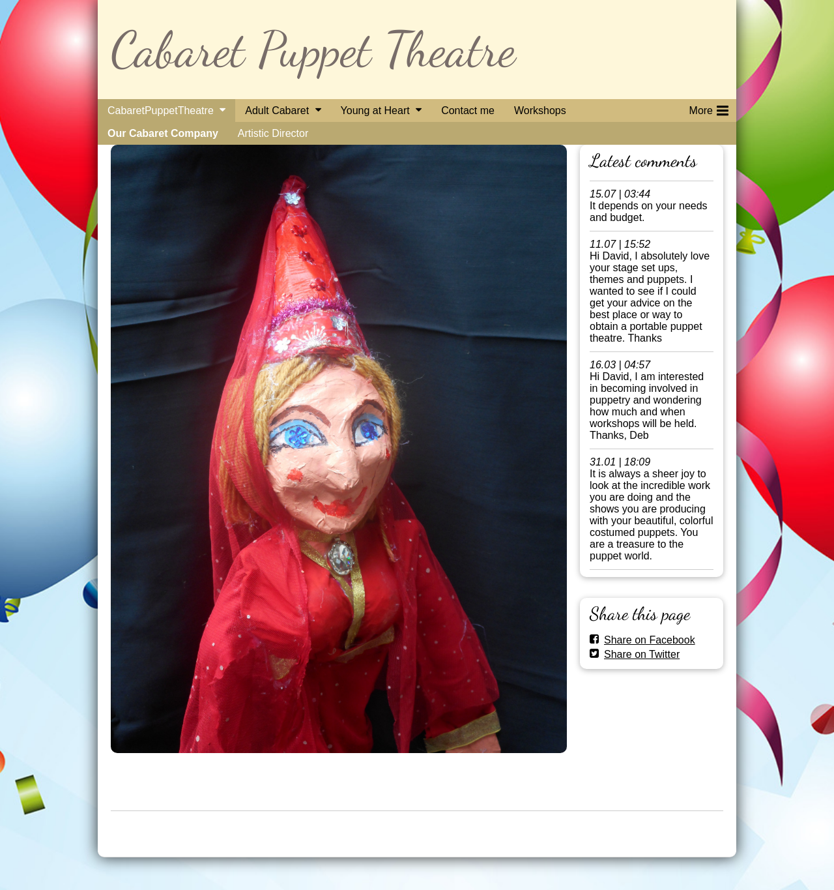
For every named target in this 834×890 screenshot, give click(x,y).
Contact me (468, 110)
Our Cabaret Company (163, 133)
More (708, 108)
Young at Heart (375, 110)
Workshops (540, 110)
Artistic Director (273, 133)
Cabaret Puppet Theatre (313, 49)
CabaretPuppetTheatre (161, 110)
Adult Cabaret (277, 110)
